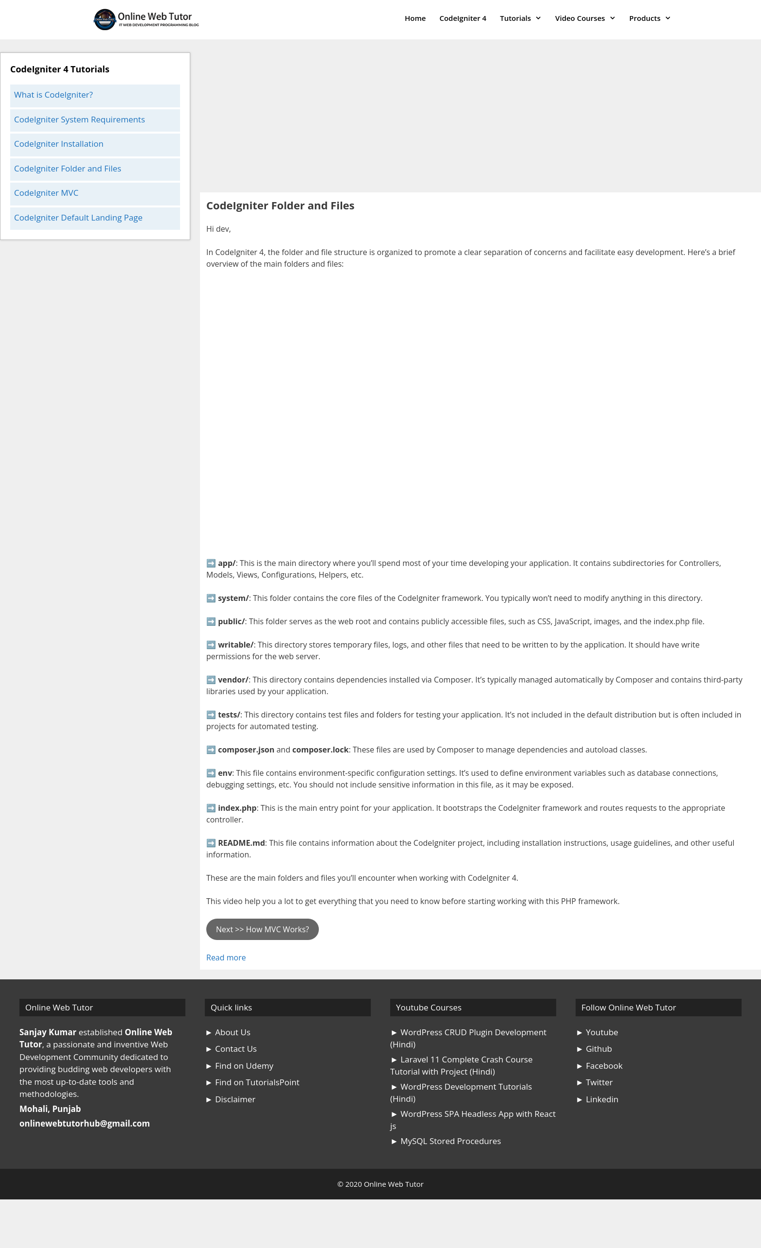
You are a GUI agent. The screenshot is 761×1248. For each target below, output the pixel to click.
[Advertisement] (480, 120)
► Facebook (599, 1065)
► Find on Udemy (239, 1065)
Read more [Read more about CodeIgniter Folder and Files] (226, 957)
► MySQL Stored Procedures (445, 1140)
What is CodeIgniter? (53, 94)
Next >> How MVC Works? (262, 929)
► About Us (227, 1032)
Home (415, 18)
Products (653, 18)
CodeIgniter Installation (58, 143)
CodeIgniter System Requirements (79, 119)
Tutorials (524, 18)
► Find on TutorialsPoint (252, 1082)
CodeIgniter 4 (462, 18)
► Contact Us (231, 1048)
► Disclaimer (230, 1099)
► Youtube (597, 1032)
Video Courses (588, 18)
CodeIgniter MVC (46, 192)
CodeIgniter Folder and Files (67, 168)
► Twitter (594, 1082)
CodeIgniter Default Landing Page (78, 217)
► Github (594, 1048)
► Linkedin (597, 1099)
